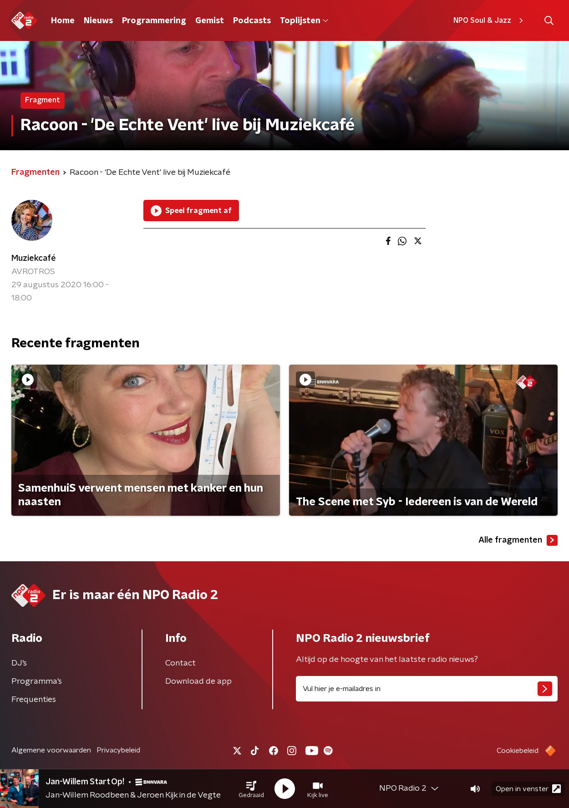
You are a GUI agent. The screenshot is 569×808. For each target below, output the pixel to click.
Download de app (198, 681)
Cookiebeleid (518, 750)
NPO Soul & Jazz (489, 20)
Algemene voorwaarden (51, 750)
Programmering (154, 21)
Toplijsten (304, 21)
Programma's (36, 681)
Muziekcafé (33, 258)
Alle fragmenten (518, 540)
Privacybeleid (118, 750)
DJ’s (19, 663)
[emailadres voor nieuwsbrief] (427, 688)
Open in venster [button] (528, 788)
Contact (180, 663)
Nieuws (98, 21)
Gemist (209, 21)
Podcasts (252, 21)
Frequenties (33, 700)
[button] (251, 788)
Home (63, 21)
